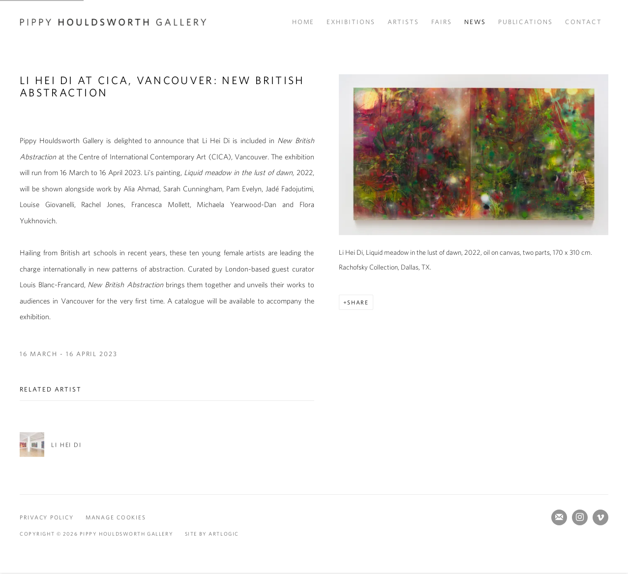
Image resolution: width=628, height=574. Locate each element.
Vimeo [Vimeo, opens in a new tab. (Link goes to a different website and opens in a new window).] (600, 517)
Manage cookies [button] (116, 517)
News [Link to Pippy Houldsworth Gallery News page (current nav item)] (475, 22)
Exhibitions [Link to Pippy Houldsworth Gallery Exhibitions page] (351, 22)
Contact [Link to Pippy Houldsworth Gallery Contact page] (583, 22)
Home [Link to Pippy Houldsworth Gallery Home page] (303, 22)
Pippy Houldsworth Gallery (113, 22)
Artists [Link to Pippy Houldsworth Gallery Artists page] (403, 22)
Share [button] (358, 302)
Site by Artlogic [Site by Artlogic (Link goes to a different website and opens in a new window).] (212, 534)
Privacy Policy (46, 517)
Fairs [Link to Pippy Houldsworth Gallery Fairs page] (441, 22)
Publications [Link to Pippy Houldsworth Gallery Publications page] (525, 22)
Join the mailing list (559, 517)
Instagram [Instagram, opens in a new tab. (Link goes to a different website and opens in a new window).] (580, 517)
